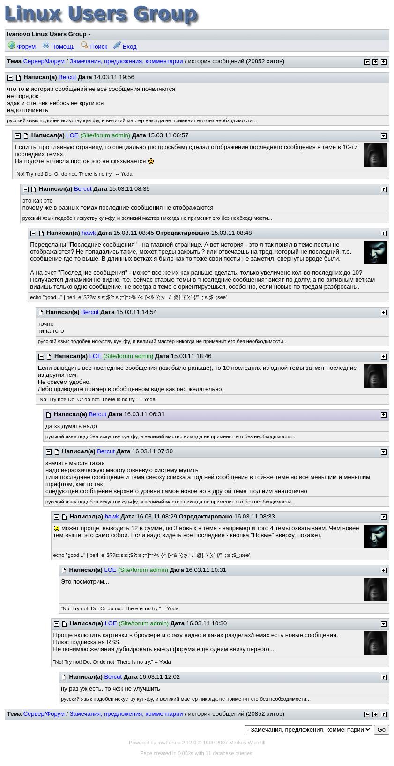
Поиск (94, 46)
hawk (89, 232)
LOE (73, 135)
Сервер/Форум (44, 61)
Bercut (67, 77)
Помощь (58, 46)
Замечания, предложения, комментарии (126, 61)
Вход (124, 46)
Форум (22, 46)
